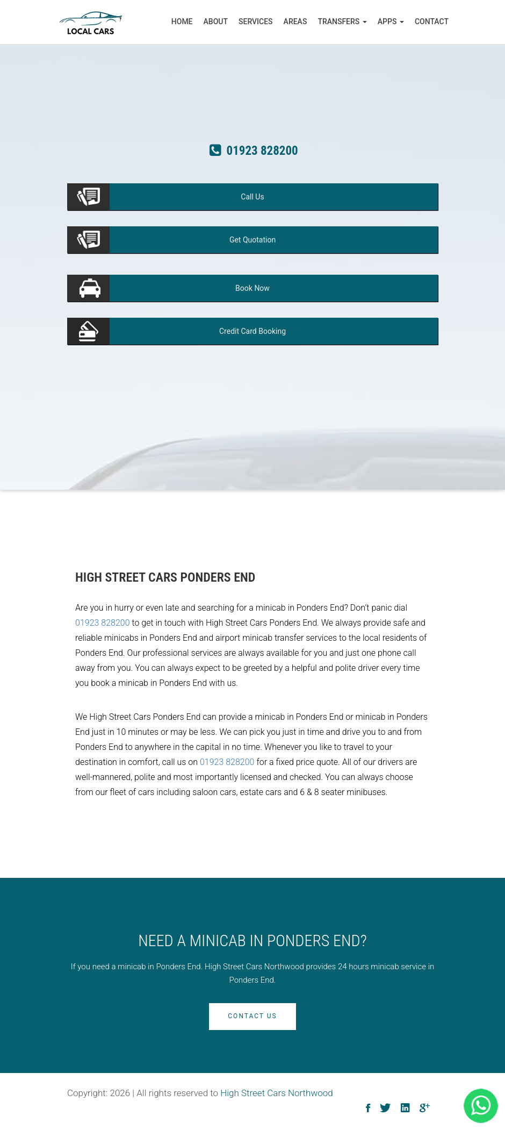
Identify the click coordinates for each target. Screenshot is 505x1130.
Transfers (342, 21)
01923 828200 (102, 623)
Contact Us (252, 1016)
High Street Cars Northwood (276, 1093)
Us (252, 196)
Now (252, 288)
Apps (391, 21)
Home (182, 21)
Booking (252, 331)
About (216, 21)
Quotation (252, 239)
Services (256, 21)
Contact (432, 21)
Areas (295, 21)
